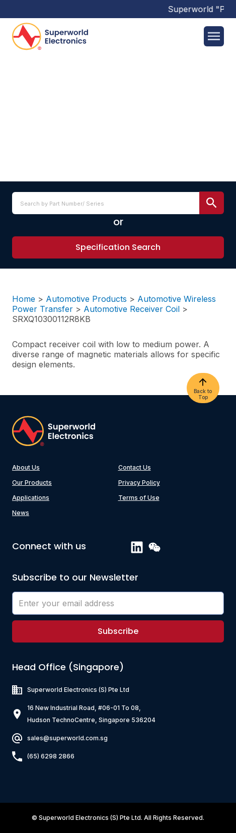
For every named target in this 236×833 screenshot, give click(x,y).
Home (23, 299)
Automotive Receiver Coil (132, 309)
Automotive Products (86, 299)
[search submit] (211, 202)
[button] (118, 247)
